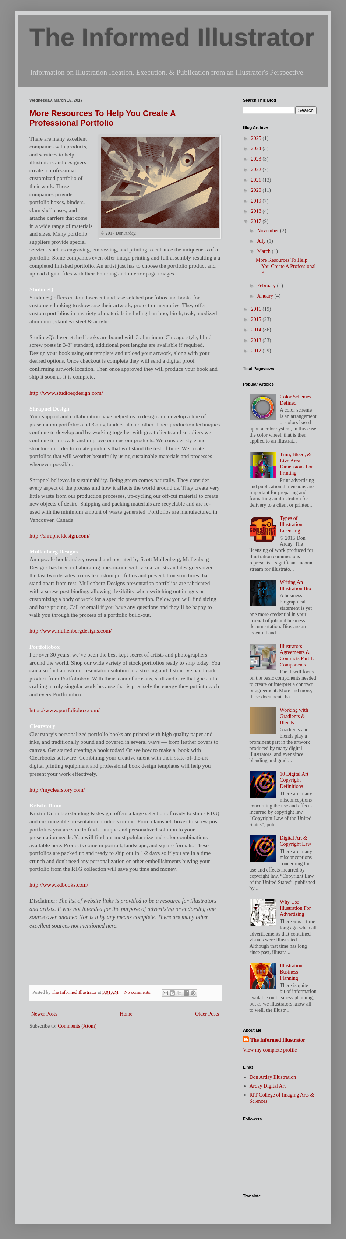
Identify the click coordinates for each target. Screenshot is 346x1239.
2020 (257, 190)
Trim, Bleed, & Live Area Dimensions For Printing (296, 464)
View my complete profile (270, 1050)
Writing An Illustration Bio (295, 585)
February (267, 285)
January (265, 296)
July (262, 241)
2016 (257, 309)
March (264, 251)
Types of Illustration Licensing (291, 524)
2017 (257, 221)
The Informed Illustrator (171, 37)
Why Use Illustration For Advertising (295, 908)
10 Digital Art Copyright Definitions (294, 780)
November (268, 230)
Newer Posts (44, 1014)
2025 (257, 138)
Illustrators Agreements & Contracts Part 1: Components (297, 656)
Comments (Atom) (77, 1026)
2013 (257, 340)
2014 (257, 329)
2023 (257, 159)
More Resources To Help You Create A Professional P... (286, 266)
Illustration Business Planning (291, 972)
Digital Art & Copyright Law (295, 841)
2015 (257, 319)
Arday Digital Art (268, 1086)
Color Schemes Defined (295, 400)
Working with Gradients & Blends (294, 716)
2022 (257, 169)
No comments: (138, 992)
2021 (257, 180)
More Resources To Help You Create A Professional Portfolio (102, 118)
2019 (257, 201)
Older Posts (207, 1014)
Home (126, 1014)
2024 (257, 148)
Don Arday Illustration (273, 1077)
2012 (257, 350)
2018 (257, 211)
